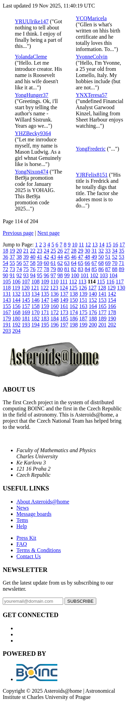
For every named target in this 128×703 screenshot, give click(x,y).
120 (26, 288)
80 (60, 269)
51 (108, 257)
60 (46, 263)
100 (75, 275)
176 (93, 312)
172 (55, 312)
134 (35, 294)
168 (16, 312)
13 (95, 244)
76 (32, 269)
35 (121, 251)
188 (93, 318)
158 (35, 306)
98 (60, 275)
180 (16, 318)
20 (19, 251)
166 (112, 306)
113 (82, 281)
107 (26, 281)
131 (7, 294)
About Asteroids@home (42, 501)
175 (83, 312)
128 (102, 288)
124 (64, 288)
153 (102, 300)
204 (16, 331)
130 (121, 288)
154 (112, 300)
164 (93, 306)
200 (93, 325)
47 (80, 257)
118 (7, 288)
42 (46, 257)
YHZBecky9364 (33, 133)
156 (16, 306)
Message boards (34, 514)
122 (45, 288)
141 (102, 294)
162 (74, 306)
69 (108, 263)
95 (39, 275)
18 (5, 251)
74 (19, 269)
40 (32, 257)
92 (19, 275)
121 (35, 288)
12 (88, 244)
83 (80, 269)
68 (101, 263)
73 (12, 269)
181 (26, 318)
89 (121, 269)
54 (5, 263)
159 (45, 306)
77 (39, 269)
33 (108, 251)
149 (64, 300)
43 (53, 257)
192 (16, 325)
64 (73, 263)
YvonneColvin (92, 57)
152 (93, 300)
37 (12, 257)
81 (67, 269)
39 (26, 257)
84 (87, 269)
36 (5, 257)
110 (54, 281)
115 (101, 281)
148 (55, 300)
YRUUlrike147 (32, 21)
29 (80, 251)
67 (94, 263)
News (22, 508)
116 (110, 281)
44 (60, 257)
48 (87, 257)
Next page (48, 233)
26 (60, 251)
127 (92, 288)
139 (83, 294)
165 (102, 306)
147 (45, 300)
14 (101, 244)
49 (94, 257)
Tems (22, 520)
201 (102, 325)
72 (5, 269)
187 (83, 318)
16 (115, 244)
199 (83, 325)
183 (45, 318)
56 (19, 263)
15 (108, 244)
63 (67, 263)
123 (54, 288)
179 (7, 318)
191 (7, 325)
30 (87, 251)
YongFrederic (90, 149)
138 (74, 294)
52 (114, 257)
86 (101, 269)
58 (32, 263)
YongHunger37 (31, 95)
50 (101, 257)
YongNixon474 (31, 172)
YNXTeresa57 (91, 95)
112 (73, 281)
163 (83, 306)
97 (53, 275)
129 (112, 288)
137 (64, 294)
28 (73, 251)
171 (45, 312)
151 (83, 300)
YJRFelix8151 (92, 175)
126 (83, 288)
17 (122, 244)
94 (32, 275)
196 (55, 325)
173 (64, 312)
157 (26, 306)
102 (94, 275)
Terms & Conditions (38, 550)
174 (74, 312)
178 (112, 312)
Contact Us (28, 556)
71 (121, 263)
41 (39, 257)
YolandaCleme (31, 57)
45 (67, 257)
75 (26, 269)
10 (74, 244)
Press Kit (26, 538)
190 (112, 318)
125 (73, 288)
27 (67, 251)
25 (53, 251)
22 (32, 251)
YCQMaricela (91, 18)
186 (74, 318)
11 (81, 244)
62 (60, 263)
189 (102, 318)
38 (19, 257)
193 (26, 325)
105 (7, 281)
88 (114, 269)
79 (53, 269)
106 (16, 281)
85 (94, 269)
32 (101, 251)
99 (67, 275)
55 (12, 263)
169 (26, 312)
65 (80, 263)
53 (121, 257)
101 (85, 275)
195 (45, 325)
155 (7, 306)
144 (16, 300)
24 (46, 251)
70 (114, 263)
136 (55, 294)
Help (21, 526)
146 (35, 300)
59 (39, 263)
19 (12, 251)
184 (55, 318)
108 (35, 281)
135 (45, 294)
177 (102, 312)
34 (114, 251)
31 (94, 251)
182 (35, 318)
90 (5, 275)
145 (26, 300)
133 (26, 294)
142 (112, 294)
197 (64, 325)
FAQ (21, 544)
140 (93, 294)
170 (35, 312)
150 (74, 300)
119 (16, 288)
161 (64, 306)
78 (46, 269)
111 (64, 281)
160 (55, 306)
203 (7, 331)
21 (26, 251)
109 (45, 281)
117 (120, 281)
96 (46, 275)
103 (104, 275)
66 (87, 263)
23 (39, 251)
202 (112, 325)
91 (12, 275)
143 (7, 300)
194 (35, 325)
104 (113, 275)
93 (26, 275)
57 (26, 263)
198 (74, 325)
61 (53, 263)
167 (7, 312)
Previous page (18, 233)
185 (64, 318)
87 (108, 269)
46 (73, 257)
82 (73, 269)
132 (16, 294)
